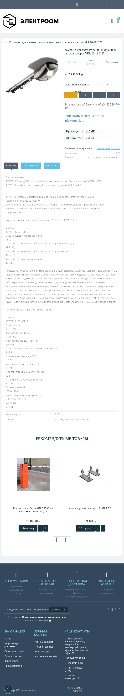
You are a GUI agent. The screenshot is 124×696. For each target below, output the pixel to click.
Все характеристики (108, 148)
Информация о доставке (13, 645)
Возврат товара (13, 656)
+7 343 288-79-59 (75, 658)
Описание (11, 165)
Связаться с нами (14, 651)
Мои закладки (42, 651)
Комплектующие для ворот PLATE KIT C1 (91, 508)
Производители (13, 665)
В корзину (28, 528)
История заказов (44, 646)
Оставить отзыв (112, 62)
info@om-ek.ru (74, 121)
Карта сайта (11, 661)
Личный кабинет (44, 641)
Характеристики (31, 165)
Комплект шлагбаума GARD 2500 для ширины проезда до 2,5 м (33, 510)
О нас (8, 638)
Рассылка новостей (46, 656)
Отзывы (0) (51, 165)
